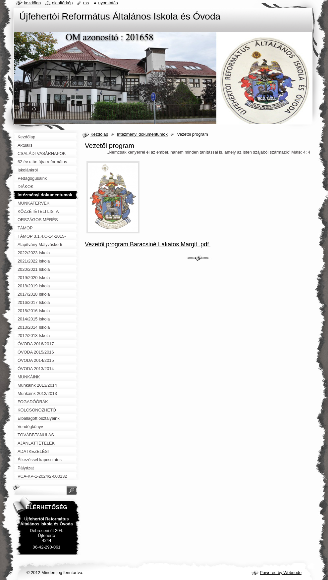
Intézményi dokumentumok (142, 134)
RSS (86, 2)
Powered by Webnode (280, 572)
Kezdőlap (99, 134)
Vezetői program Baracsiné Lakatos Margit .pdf (147, 244)
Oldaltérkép (62, 2)
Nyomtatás (108, 2)
